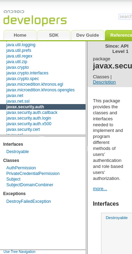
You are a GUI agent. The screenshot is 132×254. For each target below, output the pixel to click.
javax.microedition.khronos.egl (34, 84)
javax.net (14, 95)
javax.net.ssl (18, 101)
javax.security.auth (25, 106)
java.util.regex (19, 56)
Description (104, 82)
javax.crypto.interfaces (27, 73)
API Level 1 (120, 48)
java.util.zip (16, 61)
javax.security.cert (23, 129)
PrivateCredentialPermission (32, 173)
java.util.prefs (18, 50)
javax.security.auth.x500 (28, 123)
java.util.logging (21, 44)
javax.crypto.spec (22, 78)
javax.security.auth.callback (31, 112)
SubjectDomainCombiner (29, 184)
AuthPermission (21, 167)
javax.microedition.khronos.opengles (40, 89)
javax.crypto (17, 67)
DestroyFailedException (28, 201)
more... (100, 188)
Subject (13, 179)
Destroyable (17, 151)
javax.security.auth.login (28, 118)
